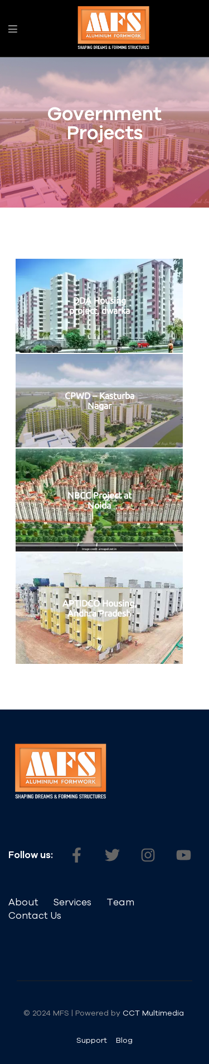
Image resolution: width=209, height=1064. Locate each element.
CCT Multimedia (154, 1012)
